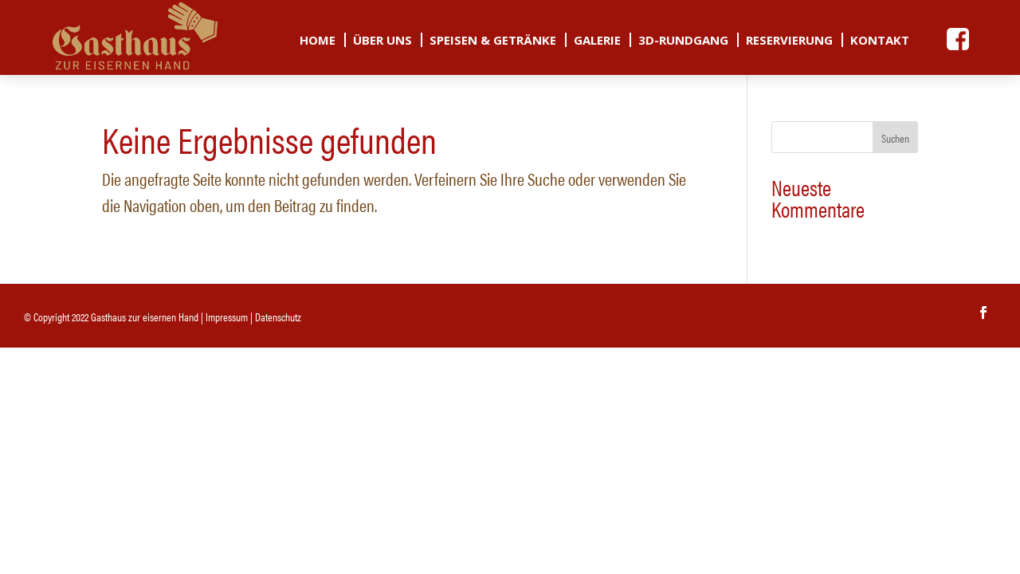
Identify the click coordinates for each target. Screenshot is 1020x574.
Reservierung (789, 41)
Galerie (597, 41)
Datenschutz (278, 316)
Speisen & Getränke (493, 41)
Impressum (227, 316)
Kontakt (879, 41)
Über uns (382, 41)
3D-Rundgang (683, 41)
